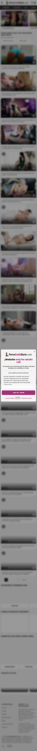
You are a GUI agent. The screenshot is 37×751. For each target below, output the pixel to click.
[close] (34, 351)
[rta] (18, 399)
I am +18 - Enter (18, 393)
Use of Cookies (9, 398)
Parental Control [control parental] (26, 398)
